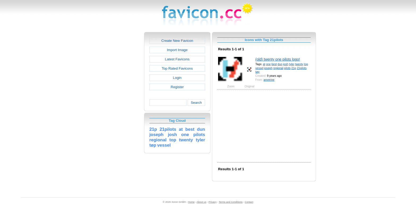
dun (280, 64)
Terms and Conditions (230, 202)
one (268, 64)
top (306, 64)
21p (293, 68)
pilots (287, 68)
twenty (299, 64)
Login (177, 78)
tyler (291, 64)
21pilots (302, 68)
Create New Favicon (177, 41)
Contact (249, 202)
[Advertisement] (121, 111)
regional (278, 68)
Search (196, 103)
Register (177, 87)
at (264, 64)
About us (201, 202)
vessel (259, 68)
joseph (268, 68)
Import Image (177, 50)
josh (285, 64)
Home (191, 202)
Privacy (212, 202)
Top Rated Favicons (177, 68)
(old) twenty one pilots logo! (277, 59)
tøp (257, 71)
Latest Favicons (177, 59)
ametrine (268, 79)
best (274, 64)
